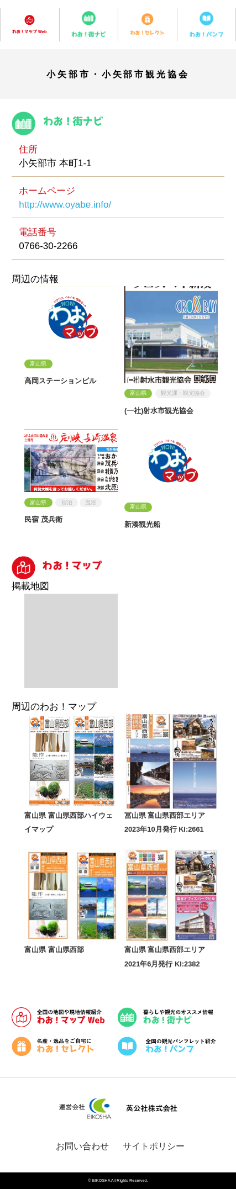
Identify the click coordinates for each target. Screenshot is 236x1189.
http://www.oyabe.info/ (65, 204)
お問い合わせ (82, 1146)
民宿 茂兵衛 (43, 519)
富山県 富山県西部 (54, 949)
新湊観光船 (142, 524)
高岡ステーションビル (60, 381)
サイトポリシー (154, 1146)
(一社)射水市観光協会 (159, 410)
